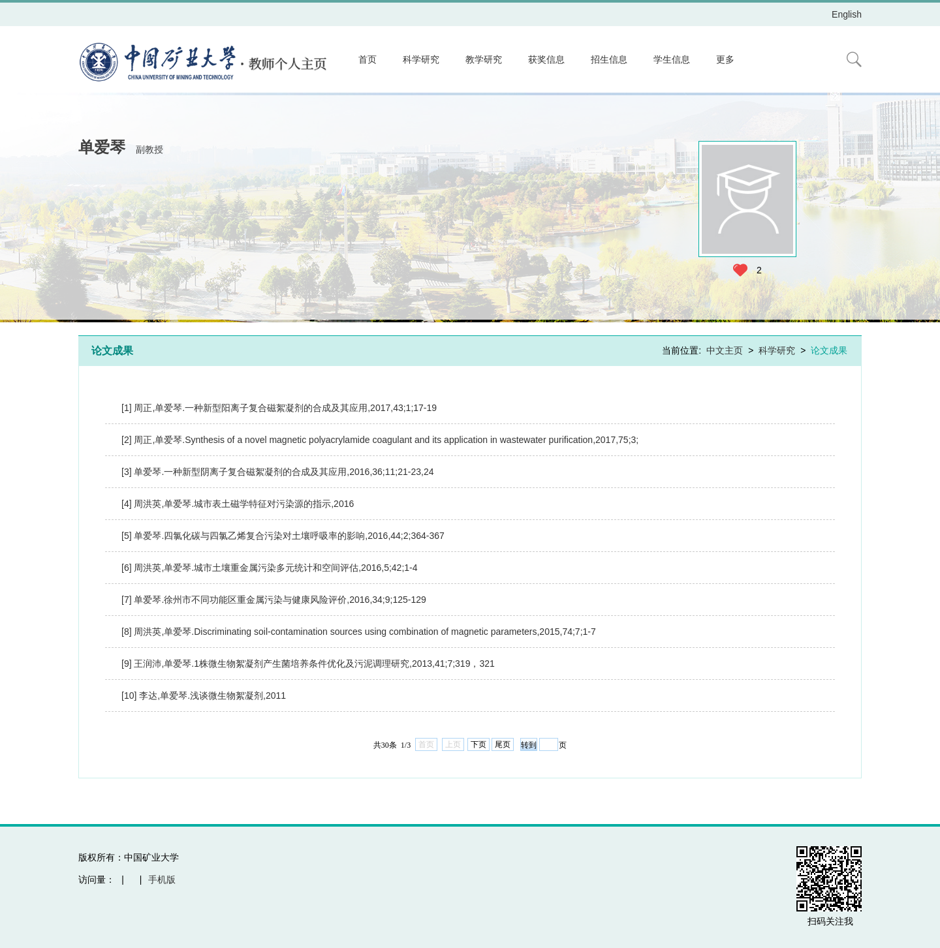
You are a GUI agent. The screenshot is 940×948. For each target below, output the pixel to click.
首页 (367, 59)
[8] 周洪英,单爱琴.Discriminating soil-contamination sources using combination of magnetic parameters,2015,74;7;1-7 (358, 631)
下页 (478, 744)
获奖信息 (546, 59)
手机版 (162, 879)
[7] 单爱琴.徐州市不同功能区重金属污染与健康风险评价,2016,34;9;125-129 (273, 599)
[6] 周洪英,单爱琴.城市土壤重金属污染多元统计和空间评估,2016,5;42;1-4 (269, 567)
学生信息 (671, 59)
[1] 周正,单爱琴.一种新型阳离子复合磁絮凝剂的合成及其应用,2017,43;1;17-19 (279, 408)
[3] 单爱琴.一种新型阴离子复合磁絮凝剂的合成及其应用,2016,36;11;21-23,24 (277, 471)
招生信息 (609, 59)
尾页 (502, 744)
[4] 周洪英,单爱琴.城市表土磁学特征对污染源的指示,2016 (237, 503)
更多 (725, 59)
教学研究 (483, 59)
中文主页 (724, 350)
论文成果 (829, 350)
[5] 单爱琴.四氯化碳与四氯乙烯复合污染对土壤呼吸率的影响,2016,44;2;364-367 (283, 535)
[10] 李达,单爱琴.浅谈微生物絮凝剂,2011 (203, 695)
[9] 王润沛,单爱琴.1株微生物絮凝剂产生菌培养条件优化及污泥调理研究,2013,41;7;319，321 (308, 663)
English (847, 14)
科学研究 (421, 59)
